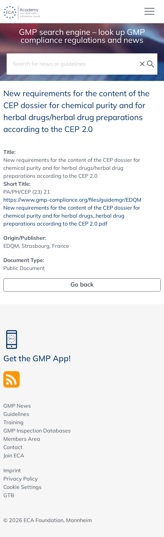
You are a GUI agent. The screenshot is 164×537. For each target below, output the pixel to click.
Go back (82, 284)
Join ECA (13, 455)
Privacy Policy (20, 478)
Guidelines (16, 414)
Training (13, 422)
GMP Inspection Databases (37, 430)
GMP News (17, 405)
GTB (8, 495)
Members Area (21, 439)
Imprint (12, 470)
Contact (13, 447)
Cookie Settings (22, 487)
